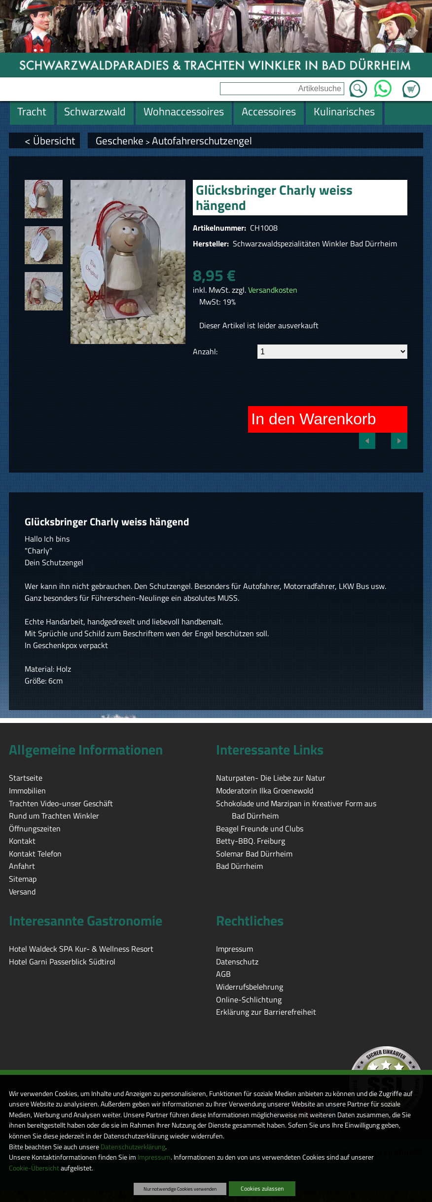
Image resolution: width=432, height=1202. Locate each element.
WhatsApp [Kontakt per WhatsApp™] (383, 86)
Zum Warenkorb (411, 83)
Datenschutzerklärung (133, 1146)
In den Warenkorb (313, 419)
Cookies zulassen (262, 1188)
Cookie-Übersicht (34, 1168)
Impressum (154, 1157)
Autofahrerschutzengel (202, 140)
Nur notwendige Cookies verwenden (180, 1189)
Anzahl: (205, 351)
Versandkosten (272, 290)
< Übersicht (50, 140)
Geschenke (120, 140)
